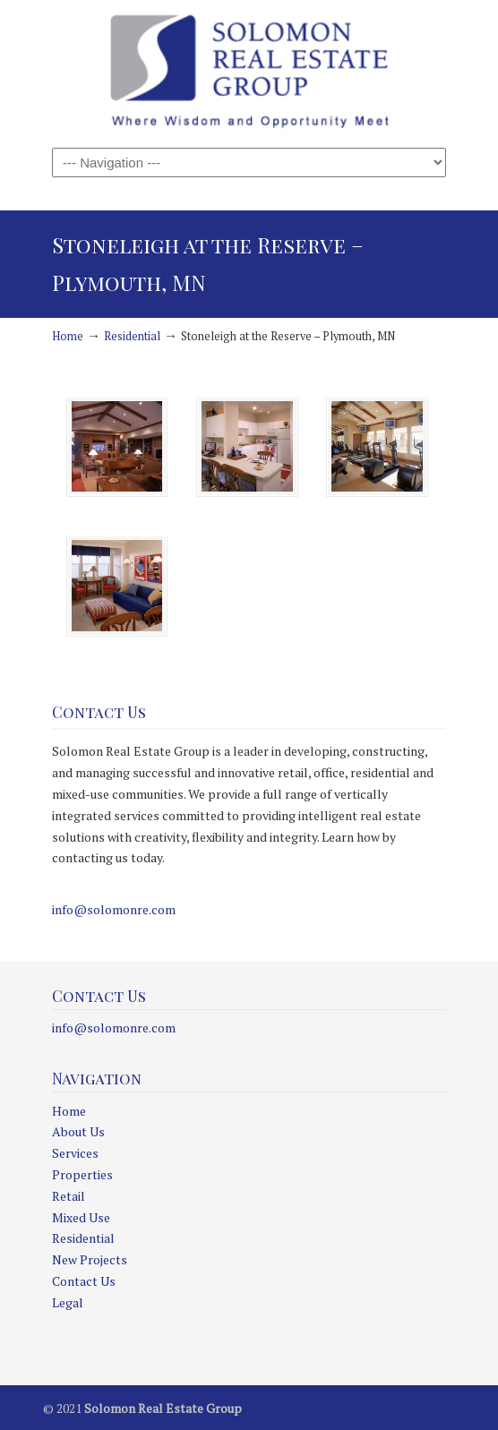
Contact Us (84, 1280)
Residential (132, 336)
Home (67, 336)
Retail (68, 1195)
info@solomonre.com (114, 909)
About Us (78, 1131)
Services (75, 1152)
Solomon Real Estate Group (249, 72)
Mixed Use (81, 1217)
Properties (82, 1174)
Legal (67, 1302)
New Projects (89, 1259)
